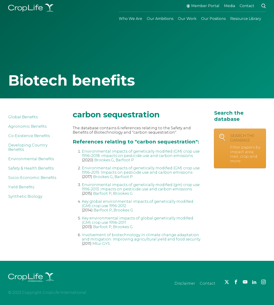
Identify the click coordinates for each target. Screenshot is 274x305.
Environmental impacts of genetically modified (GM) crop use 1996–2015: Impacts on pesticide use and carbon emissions (141, 170)
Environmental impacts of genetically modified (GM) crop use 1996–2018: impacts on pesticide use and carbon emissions (141, 153)
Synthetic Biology (25, 196)
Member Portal (205, 6)
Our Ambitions (160, 18)
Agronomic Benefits (27, 126)
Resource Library (245, 18)
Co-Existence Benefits (29, 136)
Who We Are (130, 18)
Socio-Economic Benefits (32, 177)
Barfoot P (125, 160)
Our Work (187, 18)
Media (229, 6)
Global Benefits (23, 117)
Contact (247, 6)
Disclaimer (184, 283)
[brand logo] (31, 284)
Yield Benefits (21, 187)
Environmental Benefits (31, 159)
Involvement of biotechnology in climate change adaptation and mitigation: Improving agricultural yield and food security (141, 237)
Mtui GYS (101, 243)
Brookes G (104, 160)
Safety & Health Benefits (31, 168)
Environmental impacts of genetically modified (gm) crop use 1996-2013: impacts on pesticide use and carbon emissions (141, 187)
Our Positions (213, 18)
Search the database (245, 148)
